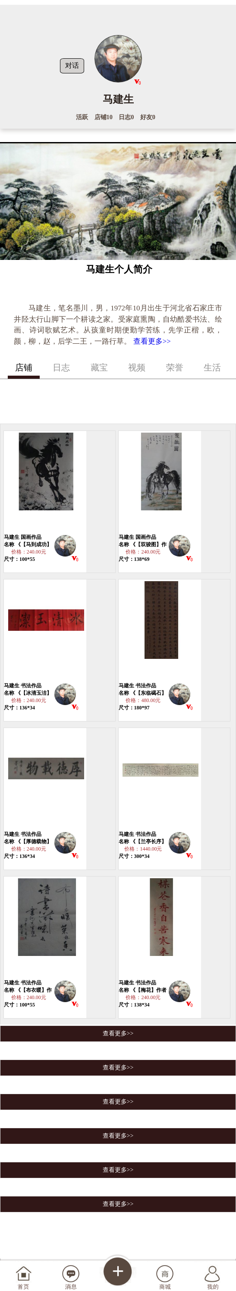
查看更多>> (152, 341)
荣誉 (174, 367)
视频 (136, 367)
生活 (212, 367)
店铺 (23, 367)
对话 (72, 66)
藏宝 (99, 367)
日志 (61, 367)
